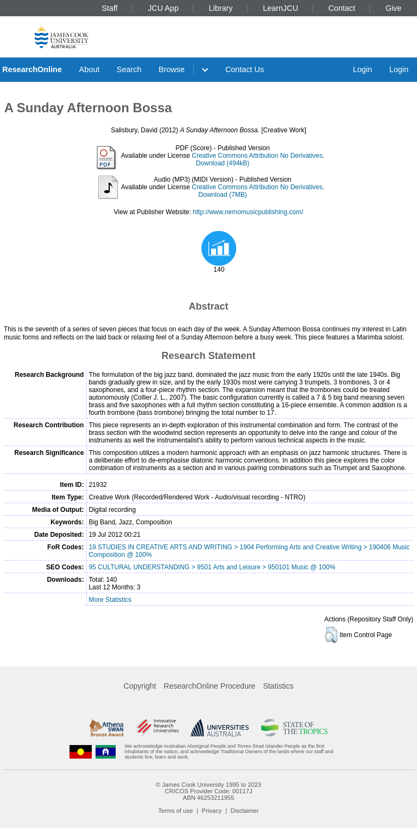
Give (394, 8)
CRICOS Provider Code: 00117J (208, 791)
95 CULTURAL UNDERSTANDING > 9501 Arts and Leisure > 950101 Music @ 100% (212, 567)
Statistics (278, 686)
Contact (342, 8)
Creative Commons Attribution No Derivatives (257, 155)
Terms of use (175, 810)
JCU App (163, 8)
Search (129, 69)
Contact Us (244, 69)
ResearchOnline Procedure (210, 686)
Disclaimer (245, 810)
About (89, 69)
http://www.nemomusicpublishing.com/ (248, 212)
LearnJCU (280, 8)
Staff (109, 8)
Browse (172, 69)
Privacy (212, 810)
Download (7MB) (222, 194)
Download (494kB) (223, 163)
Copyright (140, 686)
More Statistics (110, 600)
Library (221, 8)
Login (362, 69)
